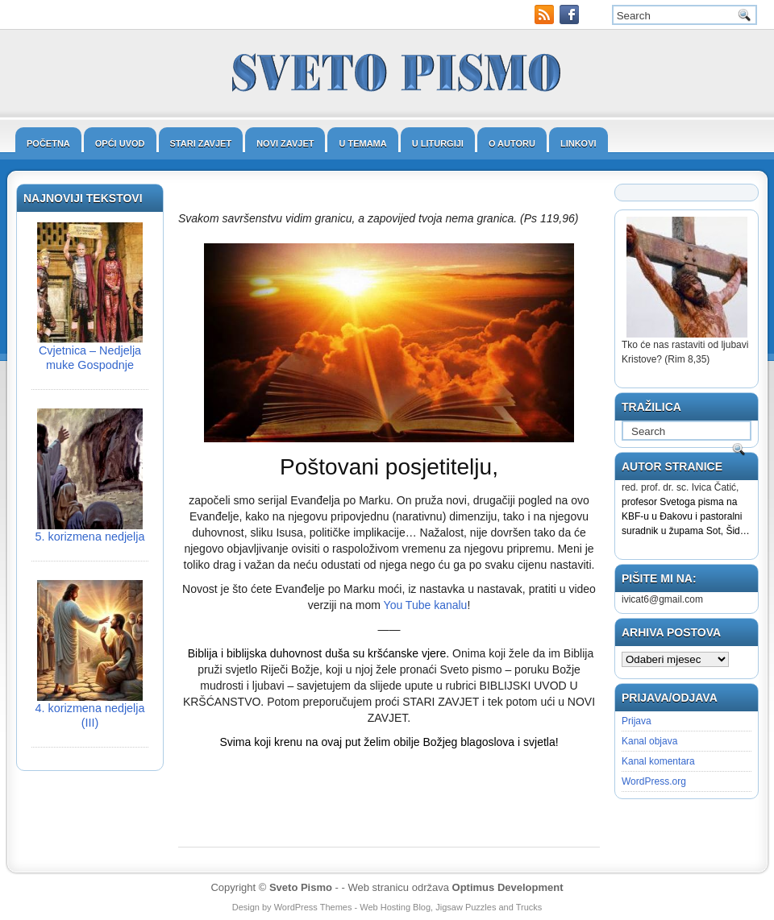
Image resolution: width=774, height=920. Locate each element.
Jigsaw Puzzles (465, 907)
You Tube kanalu (426, 605)
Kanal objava (649, 741)
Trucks (529, 907)
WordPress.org (654, 781)
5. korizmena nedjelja (90, 536)
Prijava (636, 721)
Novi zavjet (285, 143)
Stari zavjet (201, 143)
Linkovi (578, 143)
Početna (48, 143)
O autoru (512, 143)
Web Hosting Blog (395, 907)
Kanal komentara (658, 761)
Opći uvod (120, 143)
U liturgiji (438, 143)
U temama (362, 143)
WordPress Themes (313, 907)
